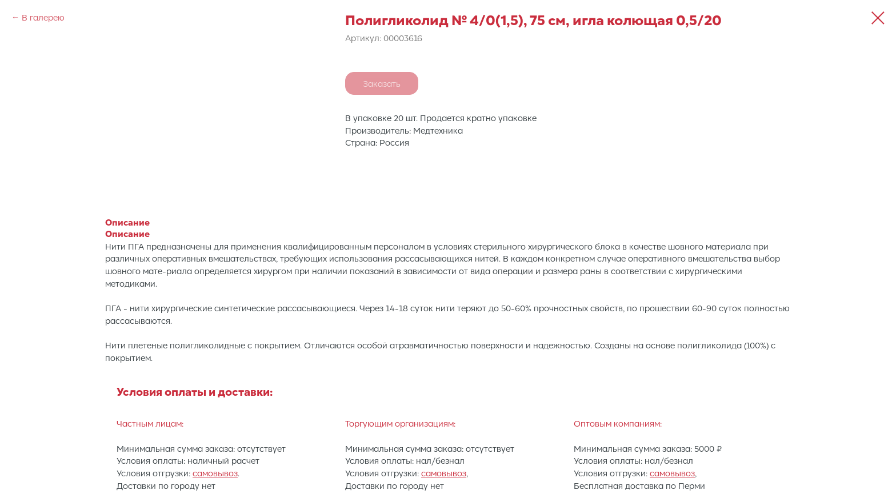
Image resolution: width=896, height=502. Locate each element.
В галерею (43, 17)
